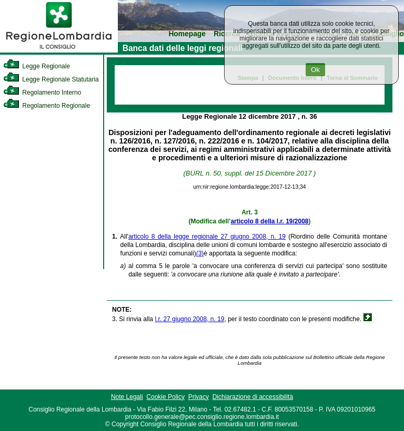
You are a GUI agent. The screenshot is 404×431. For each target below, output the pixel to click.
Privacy (198, 397)
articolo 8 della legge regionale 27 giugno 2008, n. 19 (207, 236)
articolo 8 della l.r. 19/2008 (269, 221)
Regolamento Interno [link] (42, 92)
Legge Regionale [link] (36, 66)
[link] (59, 50)
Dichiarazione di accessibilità (253, 397)
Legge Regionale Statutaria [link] (51, 79)
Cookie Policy (165, 397)
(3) (200, 253)
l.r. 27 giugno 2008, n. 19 (189, 319)
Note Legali (127, 397)
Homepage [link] (187, 34)
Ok (315, 70)
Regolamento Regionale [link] (46, 105)
